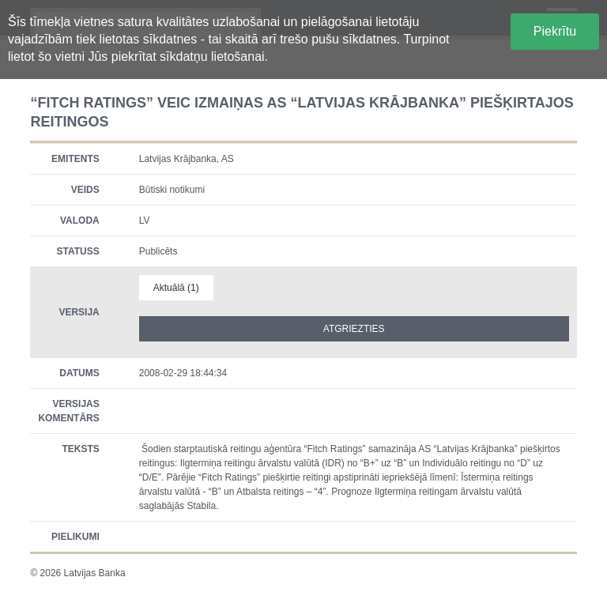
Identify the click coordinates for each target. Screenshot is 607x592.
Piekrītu (554, 31)
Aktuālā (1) (176, 287)
